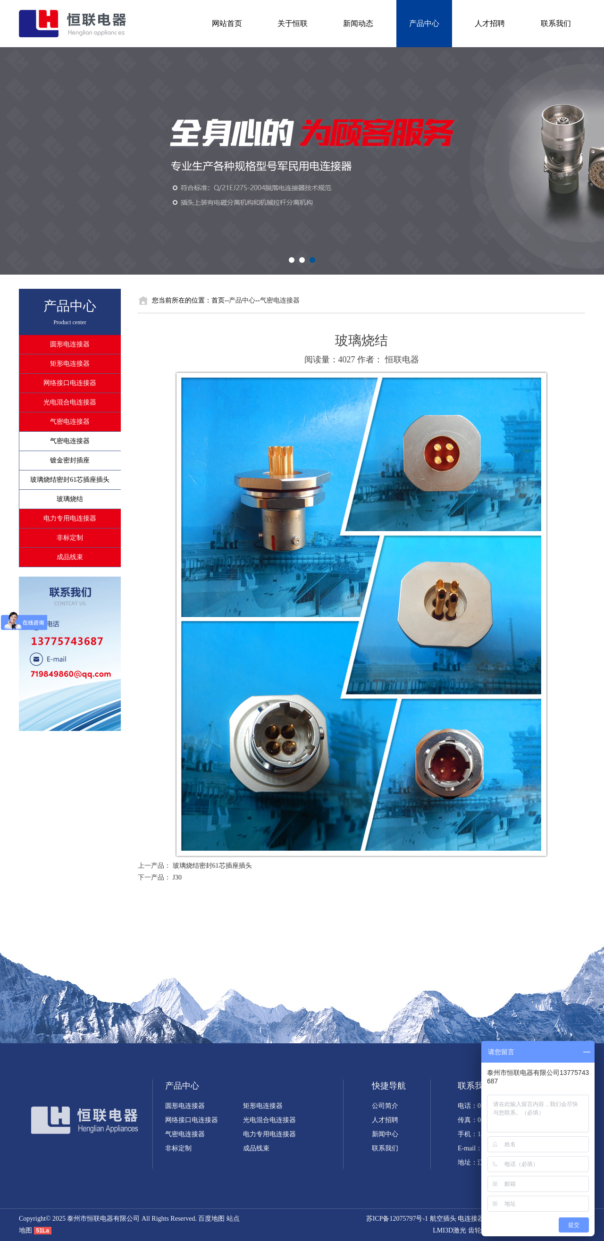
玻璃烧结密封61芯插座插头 (69, 479)
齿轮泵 (478, 1230)
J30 (177, 877)
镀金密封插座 (70, 460)
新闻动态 (358, 23)
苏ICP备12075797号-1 (397, 1218)
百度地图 (211, 1218)
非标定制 (70, 537)
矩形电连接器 (70, 363)
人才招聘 (490, 23)
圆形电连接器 (70, 344)
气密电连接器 (70, 421)
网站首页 (227, 23)
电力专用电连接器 (69, 518)
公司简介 (385, 1105)
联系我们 (556, 23)
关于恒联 (292, 23)
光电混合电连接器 (69, 402)
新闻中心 (385, 1134)
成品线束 (70, 557)
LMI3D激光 (449, 1230)
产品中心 (424, 23)
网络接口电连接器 (69, 382)
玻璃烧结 (70, 499)
